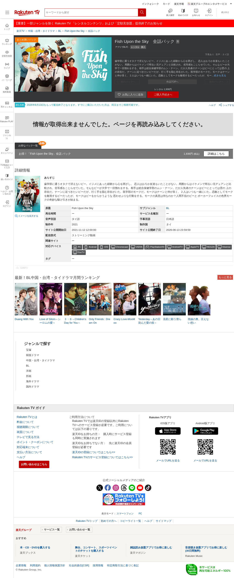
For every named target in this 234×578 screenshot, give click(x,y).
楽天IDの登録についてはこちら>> (93, 452)
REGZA (211, 247)
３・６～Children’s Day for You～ (75, 321)
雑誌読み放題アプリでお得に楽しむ (151, 547)
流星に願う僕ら (172, 319)
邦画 (28, 376)
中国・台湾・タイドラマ (40, 360)
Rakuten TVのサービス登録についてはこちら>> (102, 457)
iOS (106, 247)
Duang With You (24, 319)
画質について (25, 432)
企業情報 (21, 565)
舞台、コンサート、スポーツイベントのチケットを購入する (96, 549)
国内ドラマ (32, 386)
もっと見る (225, 277)
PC (79, 247)
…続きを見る (219, 75)
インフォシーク (150, 3)
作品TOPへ (172, 81)
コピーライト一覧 (130, 520)
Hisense (227, 247)
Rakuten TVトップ (87, 520)
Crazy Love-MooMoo (124, 321)
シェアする (226, 105)
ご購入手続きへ (163, 94)
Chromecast (122, 247)
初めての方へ (109, 520)
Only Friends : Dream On (99, 321)
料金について (25, 422)
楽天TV (20, 31)
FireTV (81, 252)
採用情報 (98, 565)
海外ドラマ (32, 381)
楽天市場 (179, 3)
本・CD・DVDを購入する (35, 547)
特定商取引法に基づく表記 (123, 565)
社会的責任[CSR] (79, 565)
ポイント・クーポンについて (35, 442)
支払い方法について (29, 452)
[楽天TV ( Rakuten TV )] (27, 14)
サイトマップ (163, 520)
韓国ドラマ (32, 355)
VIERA (139, 247)
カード (166, 3)
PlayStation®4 (157, 247)
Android (92, 247)
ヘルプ (212, 105)
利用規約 (35, 565)
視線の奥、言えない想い (198, 321)
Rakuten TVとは (27, 416)
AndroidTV (177, 247)
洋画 (28, 370)
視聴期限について (28, 427)
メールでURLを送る (168, 460)
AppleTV (195, 247)
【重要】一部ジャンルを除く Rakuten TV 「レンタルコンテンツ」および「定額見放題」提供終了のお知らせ (88, 23)
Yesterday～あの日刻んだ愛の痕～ (149, 321)
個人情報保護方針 (54, 565)
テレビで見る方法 (28, 437)
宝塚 (28, 349)
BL (167, 208)
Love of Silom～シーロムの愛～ (50, 321)
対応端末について (28, 447)
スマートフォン (125, 513)
